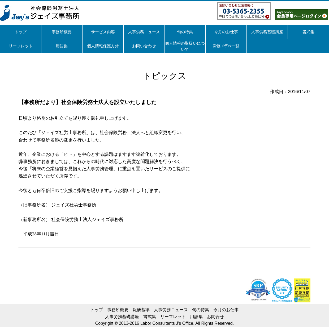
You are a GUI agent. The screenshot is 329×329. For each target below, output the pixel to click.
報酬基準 (141, 309)
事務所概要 (117, 309)
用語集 (196, 316)
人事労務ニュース (171, 309)
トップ (96, 309)
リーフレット (173, 316)
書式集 (149, 316)
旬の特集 (200, 309)
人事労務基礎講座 (122, 316)
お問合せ (215, 316)
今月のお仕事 (226, 309)
